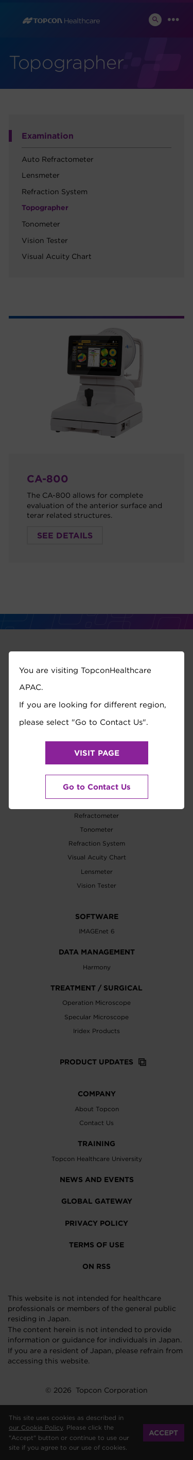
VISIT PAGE (96, 753)
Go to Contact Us (97, 787)
